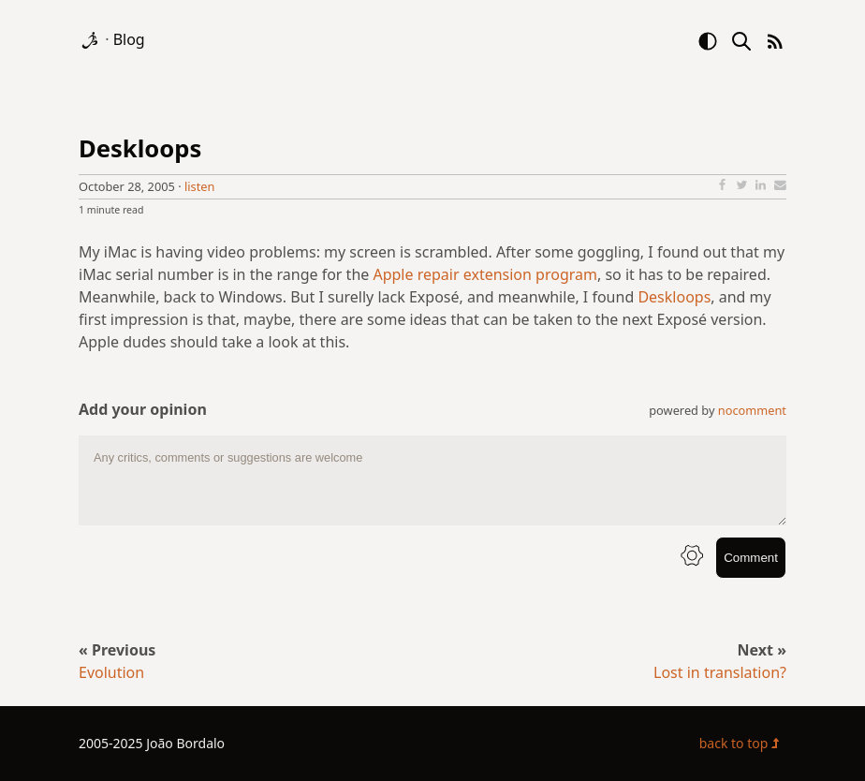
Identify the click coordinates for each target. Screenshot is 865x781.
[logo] (92, 39)
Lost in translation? (719, 672)
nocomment (752, 410)
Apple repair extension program (485, 274)
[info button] (691, 558)
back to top (742, 743)
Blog (129, 39)
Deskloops (140, 148)
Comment (751, 558)
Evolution (111, 672)
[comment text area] (432, 480)
